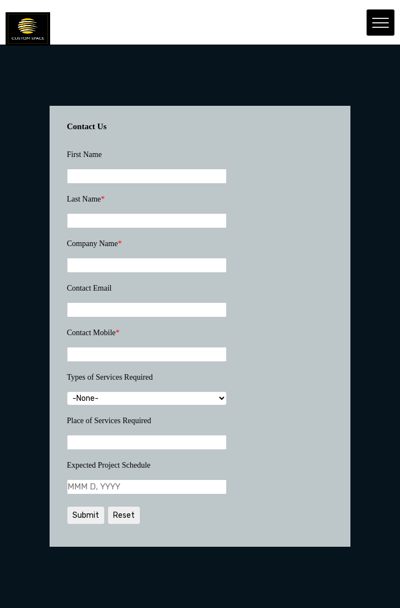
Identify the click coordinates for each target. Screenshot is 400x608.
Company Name (94, 243)
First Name (84, 154)
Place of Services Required (109, 420)
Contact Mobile (93, 332)
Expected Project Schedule (108, 465)
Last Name (86, 199)
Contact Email (89, 288)
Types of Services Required (110, 377)
